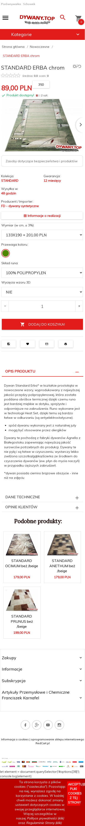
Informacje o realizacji (42, 216)
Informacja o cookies (15, 739)
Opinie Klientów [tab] (21, 507)
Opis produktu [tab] (20, 371)
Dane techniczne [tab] (22, 497)
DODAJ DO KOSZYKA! (42, 324)
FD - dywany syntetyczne (20, 206)
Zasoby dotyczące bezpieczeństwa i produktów (42, 161)
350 (41, 84)
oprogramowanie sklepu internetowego (57, 739)
